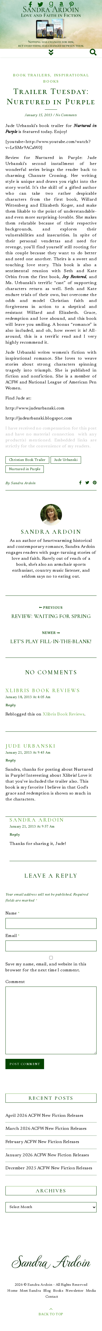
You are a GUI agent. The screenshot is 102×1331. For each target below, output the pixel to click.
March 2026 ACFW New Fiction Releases (45, 1129)
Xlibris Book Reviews (42, 690)
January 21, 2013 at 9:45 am (28, 752)
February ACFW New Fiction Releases (42, 1142)
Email (12, 936)
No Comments (66, 115)
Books (58, 1291)
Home (12, 1291)
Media (91, 1291)
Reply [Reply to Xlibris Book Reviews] (10, 705)
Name (12, 913)
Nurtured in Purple (24, 469)
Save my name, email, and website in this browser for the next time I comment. (45, 967)
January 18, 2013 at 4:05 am (28, 697)
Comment (15, 982)
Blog (47, 1291)
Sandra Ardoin (23, 483)
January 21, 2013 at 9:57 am (32, 826)
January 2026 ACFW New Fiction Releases (47, 1155)
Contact (51, 1297)
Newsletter (75, 1291)
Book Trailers (31, 75)
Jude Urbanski (66, 460)
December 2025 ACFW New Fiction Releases (48, 1168)
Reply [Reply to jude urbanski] (10, 760)
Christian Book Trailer (27, 460)
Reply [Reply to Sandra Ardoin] (15, 835)
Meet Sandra (30, 1291)
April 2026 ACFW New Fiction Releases (44, 1116)
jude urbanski (30, 746)
